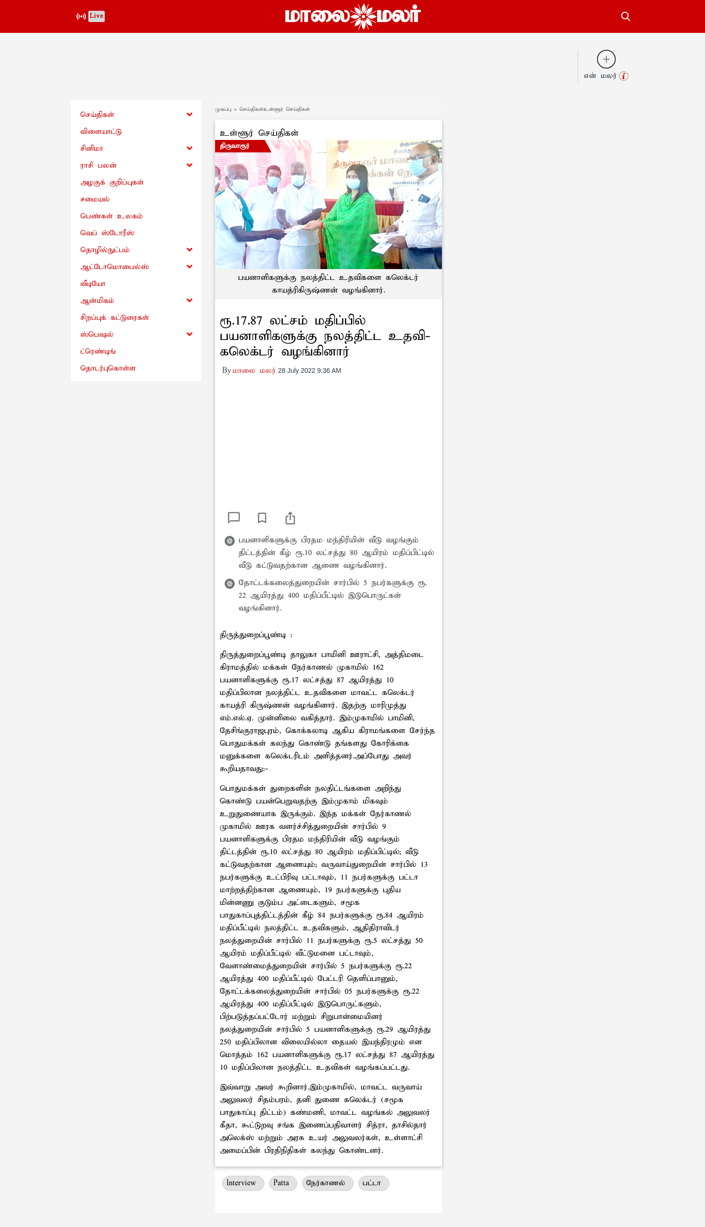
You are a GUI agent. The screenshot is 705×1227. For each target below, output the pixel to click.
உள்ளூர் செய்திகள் (259, 133)
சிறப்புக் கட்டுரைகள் (114, 317)
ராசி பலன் (98, 165)
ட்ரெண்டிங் (98, 351)
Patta (283, 1183)
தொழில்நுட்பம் (105, 250)
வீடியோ (93, 283)
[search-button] (625, 15)
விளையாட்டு (101, 131)
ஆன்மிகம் (97, 300)
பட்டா (374, 1183)
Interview (243, 1183)
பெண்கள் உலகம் (111, 216)
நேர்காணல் (327, 1183)
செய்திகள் (97, 114)
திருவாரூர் (234, 146)
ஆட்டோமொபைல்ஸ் (114, 266)
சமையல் (95, 199)
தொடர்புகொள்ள (108, 368)
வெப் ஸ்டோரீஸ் (107, 233)
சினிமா (91, 148)
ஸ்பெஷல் (97, 334)
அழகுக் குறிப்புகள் (112, 182)
